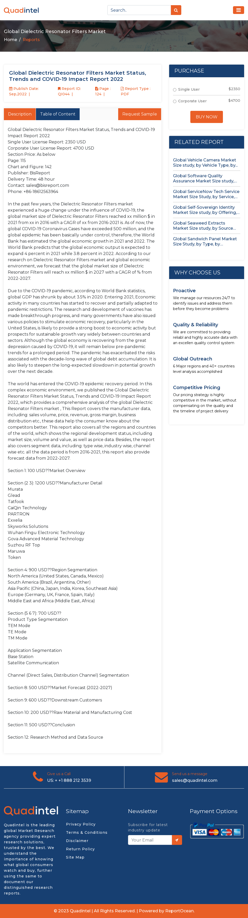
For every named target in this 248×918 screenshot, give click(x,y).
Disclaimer (77, 841)
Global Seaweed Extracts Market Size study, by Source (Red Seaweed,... (203, 226)
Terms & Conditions (87, 832)
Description (20, 114)
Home (10, 39)
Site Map (75, 857)
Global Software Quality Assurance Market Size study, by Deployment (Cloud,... (203, 178)
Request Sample (139, 114)
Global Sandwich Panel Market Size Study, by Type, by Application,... (205, 241)
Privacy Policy (81, 824)
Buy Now (206, 116)
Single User (189, 89)
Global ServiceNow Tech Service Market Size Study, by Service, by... (206, 194)
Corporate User (192, 101)
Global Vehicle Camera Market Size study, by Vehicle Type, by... (205, 163)
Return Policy (80, 849)
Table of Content (58, 114)
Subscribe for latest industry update (148, 827)
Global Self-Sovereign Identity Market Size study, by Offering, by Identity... (205, 210)
